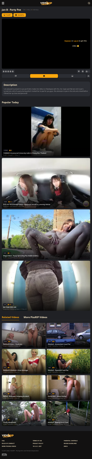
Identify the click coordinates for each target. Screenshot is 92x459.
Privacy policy (38, 443)
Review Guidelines (70, 443)
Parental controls (71, 441)
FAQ (3, 441)
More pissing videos (9, 446)
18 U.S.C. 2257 (37, 446)
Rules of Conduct (8, 443)
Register (68, 41)
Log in (76, 41)
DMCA (66, 446)
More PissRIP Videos (35, 317)
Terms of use (37, 441)
